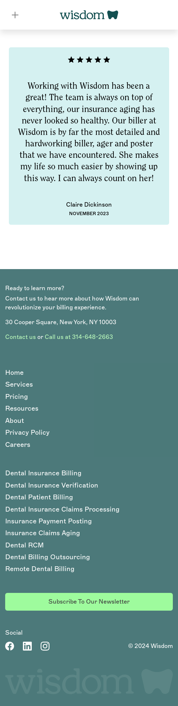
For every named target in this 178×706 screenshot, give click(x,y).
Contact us (20, 336)
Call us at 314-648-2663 (79, 336)
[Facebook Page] (9, 646)
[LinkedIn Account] (27, 646)
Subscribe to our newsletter (89, 601)
